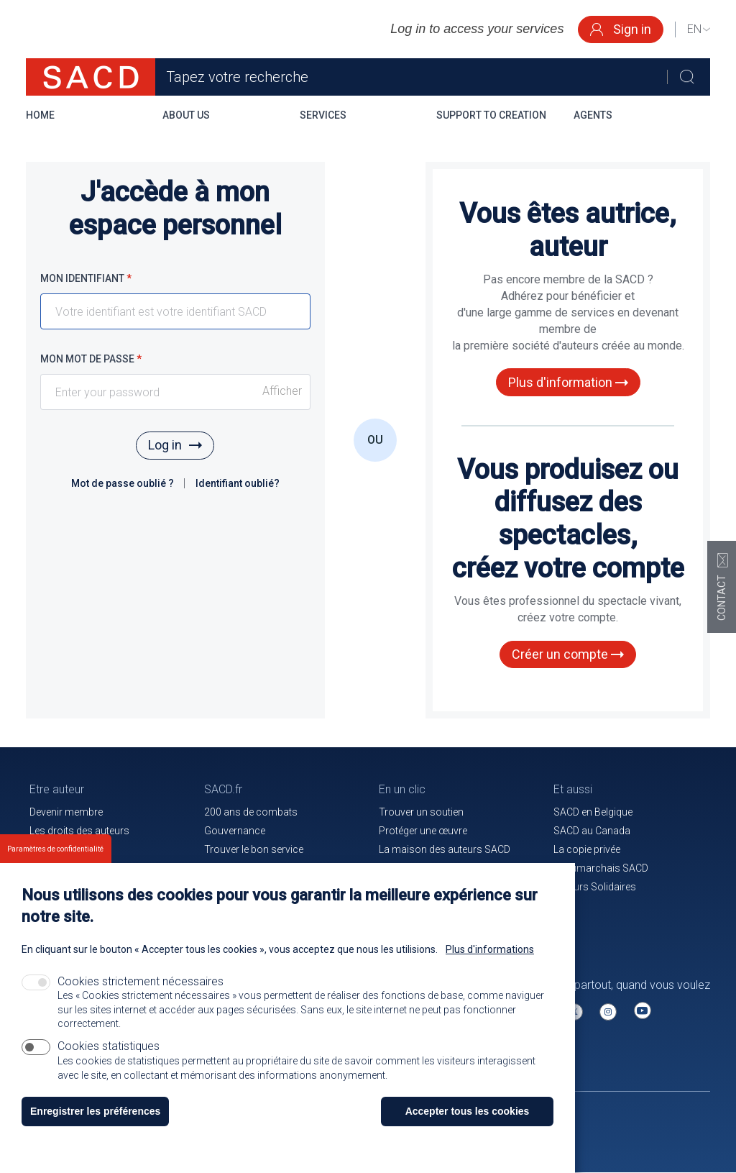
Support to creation (491, 115)
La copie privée (586, 849)
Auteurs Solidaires (594, 887)
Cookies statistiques (109, 1046)
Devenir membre (66, 812)
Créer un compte (568, 654)
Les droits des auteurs (79, 830)
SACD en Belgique (592, 812)
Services (323, 115)
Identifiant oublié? (238, 483)
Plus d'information (568, 382)
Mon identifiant (86, 278)
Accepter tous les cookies (467, 1111)
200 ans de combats (251, 812)
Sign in (620, 29)
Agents (593, 115)
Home (40, 115)
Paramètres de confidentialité (55, 849)
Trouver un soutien (421, 812)
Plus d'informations (490, 949)
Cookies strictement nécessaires (141, 981)
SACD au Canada (591, 830)
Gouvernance (234, 830)
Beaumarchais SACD (600, 868)
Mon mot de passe (91, 359)
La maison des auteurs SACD (444, 849)
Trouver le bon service (253, 849)
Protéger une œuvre (423, 830)
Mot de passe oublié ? (123, 483)
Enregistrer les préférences (95, 1111)
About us (186, 115)
